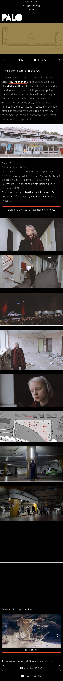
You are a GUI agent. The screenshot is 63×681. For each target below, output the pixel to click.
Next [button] (58, 636)
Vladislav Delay (16, 86)
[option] (31, 633)
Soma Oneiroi (31, 650)
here (40, 209)
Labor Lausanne (40, 196)
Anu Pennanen (18, 81)
